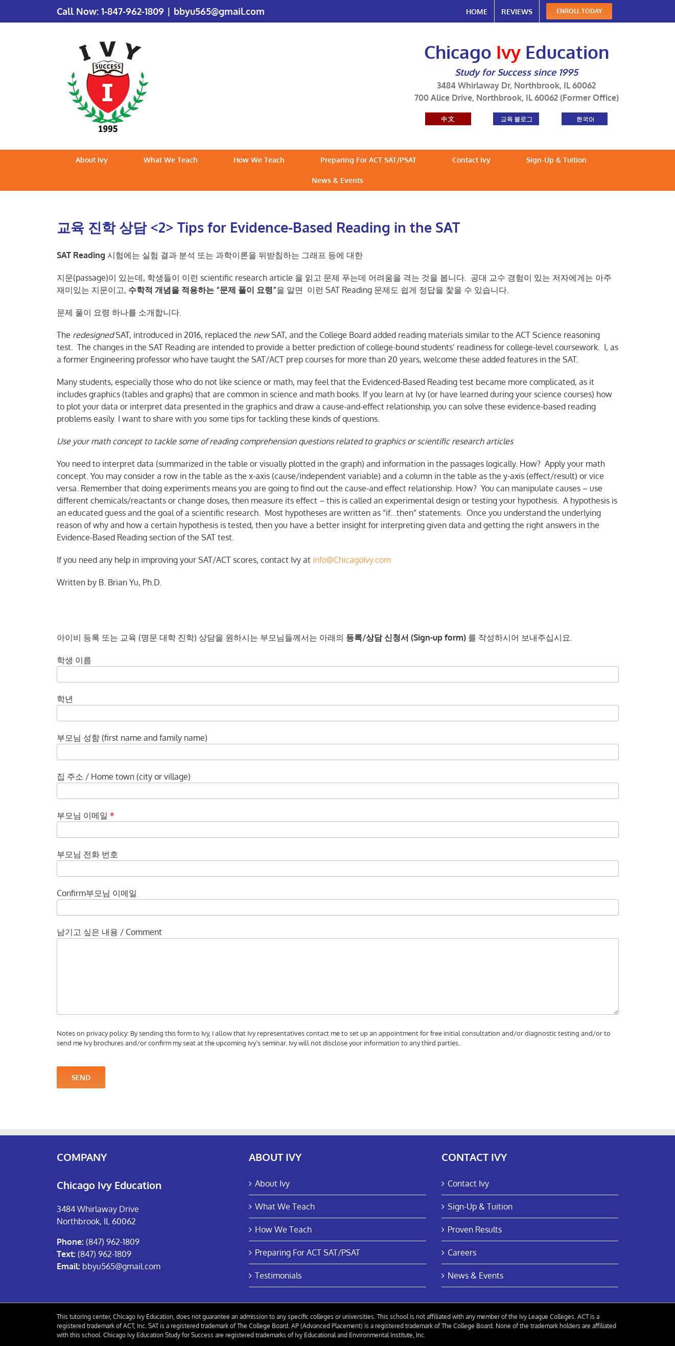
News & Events (475, 1275)
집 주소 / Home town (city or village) (124, 776)
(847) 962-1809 (112, 1242)
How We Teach (283, 1229)
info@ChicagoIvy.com (352, 560)
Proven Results (475, 1229)
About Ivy (272, 1183)
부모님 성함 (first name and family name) (132, 738)
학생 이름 (74, 660)
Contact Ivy (468, 1183)
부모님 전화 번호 (87, 854)
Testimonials (278, 1275)
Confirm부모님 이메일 (97, 893)
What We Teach (285, 1206)
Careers (462, 1252)
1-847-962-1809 (132, 11)
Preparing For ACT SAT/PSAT (307, 1252)
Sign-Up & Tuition (480, 1206)
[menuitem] (476, 11)
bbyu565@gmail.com (219, 11)
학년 (65, 699)
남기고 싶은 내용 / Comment (109, 932)
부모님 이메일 (85, 815)
